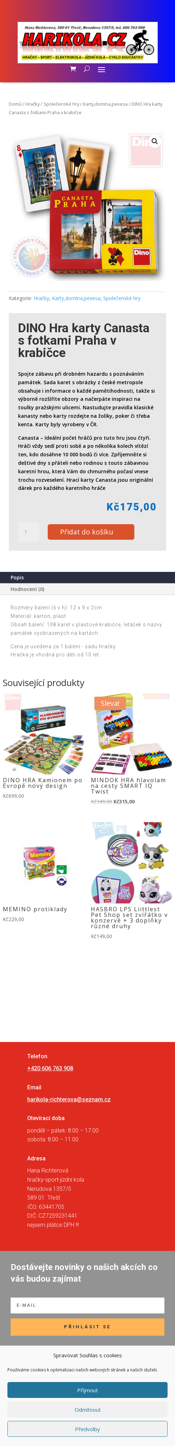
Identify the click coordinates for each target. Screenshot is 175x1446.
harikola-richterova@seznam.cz (69, 1099)
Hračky (32, 104)
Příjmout (87, 1390)
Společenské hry (61, 104)
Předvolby (87, 1429)
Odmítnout (88, 1409)
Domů (15, 104)
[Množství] (28, 532)
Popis (17, 577)
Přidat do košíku (86, 532)
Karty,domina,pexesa (105, 104)
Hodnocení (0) (27, 589)
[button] (154, 141)
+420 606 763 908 (50, 1068)
